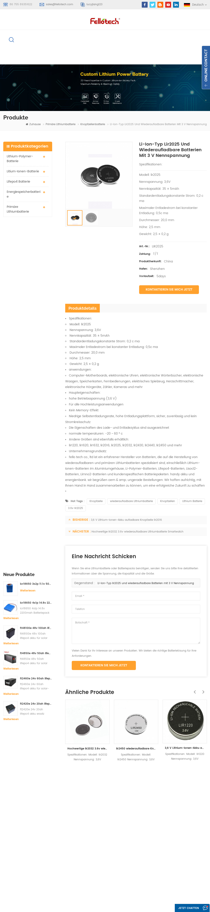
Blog (126, 837)
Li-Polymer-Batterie (92, 819)
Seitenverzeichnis (135, 844)
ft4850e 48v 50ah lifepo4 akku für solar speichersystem (36, 307)
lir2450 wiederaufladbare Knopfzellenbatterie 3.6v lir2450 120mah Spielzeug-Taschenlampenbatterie (136, 749)
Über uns (129, 821)
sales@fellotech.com (59, 4)
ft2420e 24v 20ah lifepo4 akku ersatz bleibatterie (36, 358)
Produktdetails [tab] (82, 308)
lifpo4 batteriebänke (92, 879)
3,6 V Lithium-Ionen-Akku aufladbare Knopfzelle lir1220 (185, 748)
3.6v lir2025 (75, 509)
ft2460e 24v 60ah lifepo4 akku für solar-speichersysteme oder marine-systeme (36, 332)
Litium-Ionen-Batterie (23, 171)
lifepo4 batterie (18, 182)
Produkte (129, 813)
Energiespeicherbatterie (23, 195)
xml (125, 852)
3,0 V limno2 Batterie (92, 864)
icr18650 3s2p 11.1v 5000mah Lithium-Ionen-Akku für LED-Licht (36, 238)
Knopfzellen (167, 502)
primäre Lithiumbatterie (60, 125)
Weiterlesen (27, 245)
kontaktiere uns (134, 829)
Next (202, 690)
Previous (194, 690)
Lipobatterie (86, 827)
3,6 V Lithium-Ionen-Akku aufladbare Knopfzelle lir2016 (126, 520)
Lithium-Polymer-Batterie (20, 159)
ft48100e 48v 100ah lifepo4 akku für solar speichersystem (36, 282)
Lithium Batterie (192, 502)
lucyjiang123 (94, 4)
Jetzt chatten (187, 908)
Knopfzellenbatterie (92, 125)
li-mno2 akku (87, 848)
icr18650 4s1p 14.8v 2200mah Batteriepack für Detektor (36, 257)
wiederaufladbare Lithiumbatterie (131, 502)
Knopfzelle (96, 502)
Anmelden (16, 840)
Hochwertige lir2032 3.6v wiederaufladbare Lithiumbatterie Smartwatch (137, 532)
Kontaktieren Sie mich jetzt (169, 289)
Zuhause (33, 125)
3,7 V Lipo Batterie (90, 856)
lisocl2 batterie (88, 871)
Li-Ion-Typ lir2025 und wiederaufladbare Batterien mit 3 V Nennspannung (146, 584)
